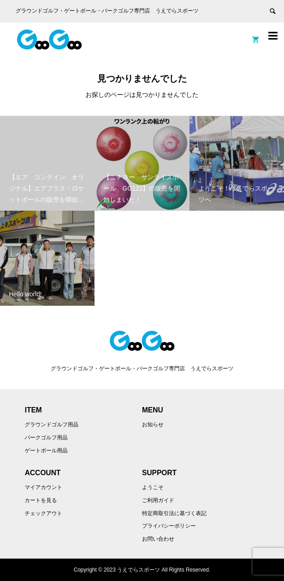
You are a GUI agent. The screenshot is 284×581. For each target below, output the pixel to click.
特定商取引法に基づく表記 (174, 513)
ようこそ (153, 487)
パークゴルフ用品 (46, 437)
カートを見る (41, 500)
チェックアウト (43, 513)
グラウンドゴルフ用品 (51, 424)
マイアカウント (43, 487)
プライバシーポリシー (169, 526)
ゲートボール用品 (46, 450)
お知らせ (153, 424)
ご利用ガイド (158, 500)
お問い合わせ (158, 539)
